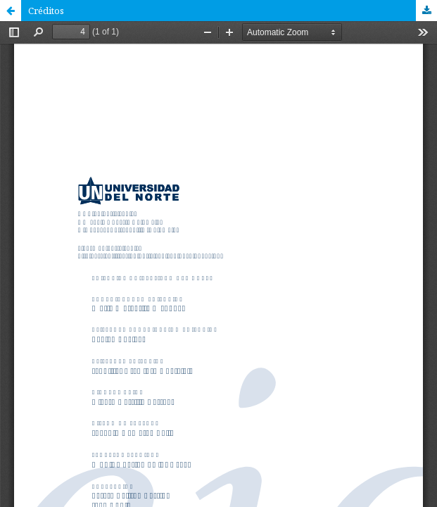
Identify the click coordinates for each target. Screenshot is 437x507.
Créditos (46, 10)
